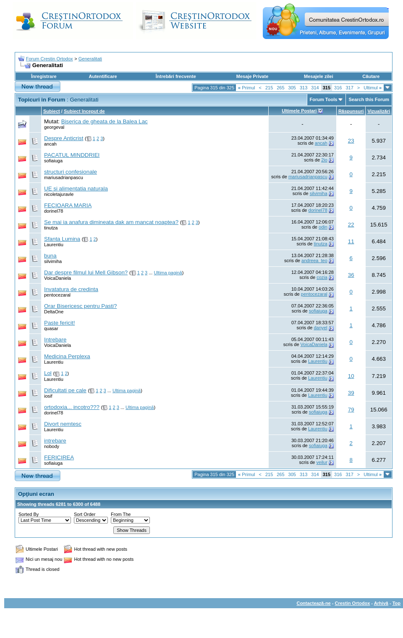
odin (323, 226)
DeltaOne (53, 311)
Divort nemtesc (62, 424)
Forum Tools (324, 99)
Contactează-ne (313, 603)
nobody (51, 446)
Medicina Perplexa (67, 356)
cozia (322, 277)
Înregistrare (44, 76)
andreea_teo (314, 260)
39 (351, 393)
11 (351, 241)
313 (303, 87)
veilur (322, 462)
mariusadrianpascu (63, 177)
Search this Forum (368, 99)
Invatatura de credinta (71, 289)
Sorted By (28, 514)
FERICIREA (59, 457)
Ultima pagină (168, 272)
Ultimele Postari (299, 110)
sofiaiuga (53, 160)
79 (351, 409)
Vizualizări (378, 111)
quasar (51, 328)
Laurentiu (53, 244)
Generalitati (90, 58)
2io (324, 159)
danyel (320, 327)
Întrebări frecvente (176, 76)
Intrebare (55, 339)
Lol (48, 373)
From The (121, 514)
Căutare (370, 76)
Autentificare (103, 76)
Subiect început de (84, 111)
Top (396, 603)
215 (269, 87)
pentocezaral (57, 294)
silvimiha (318, 193)
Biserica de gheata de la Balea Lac (104, 121)
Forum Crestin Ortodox (49, 58)
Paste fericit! (59, 323)
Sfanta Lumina (62, 239)
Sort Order (84, 514)
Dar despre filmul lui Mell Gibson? (86, 272)
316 (338, 87)
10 (351, 376)
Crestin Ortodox (352, 603)
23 (351, 141)
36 (351, 275)
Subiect (51, 111)
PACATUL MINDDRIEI (71, 155)
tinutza (51, 227)
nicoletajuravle (58, 194)
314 (315, 87)
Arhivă (381, 603)
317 (349, 87)
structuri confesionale (70, 172)
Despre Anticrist (63, 138)
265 (280, 87)
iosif (48, 395)
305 (292, 87)
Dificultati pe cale (65, 390)
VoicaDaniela (57, 278)
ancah (50, 143)
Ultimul (373, 87)
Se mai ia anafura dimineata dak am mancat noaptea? (111, 222)
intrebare (55, 440)
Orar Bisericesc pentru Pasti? (80, 306)
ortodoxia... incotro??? (71, 407)
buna (50, 256)
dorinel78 (53, 211)
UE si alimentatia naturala (76, 188)
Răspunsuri (351, 111)
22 (351, 224)
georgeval (54, 127)
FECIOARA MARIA (68, 205)
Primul (246, 87)
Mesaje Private (252, 76)
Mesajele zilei (318, 76)
